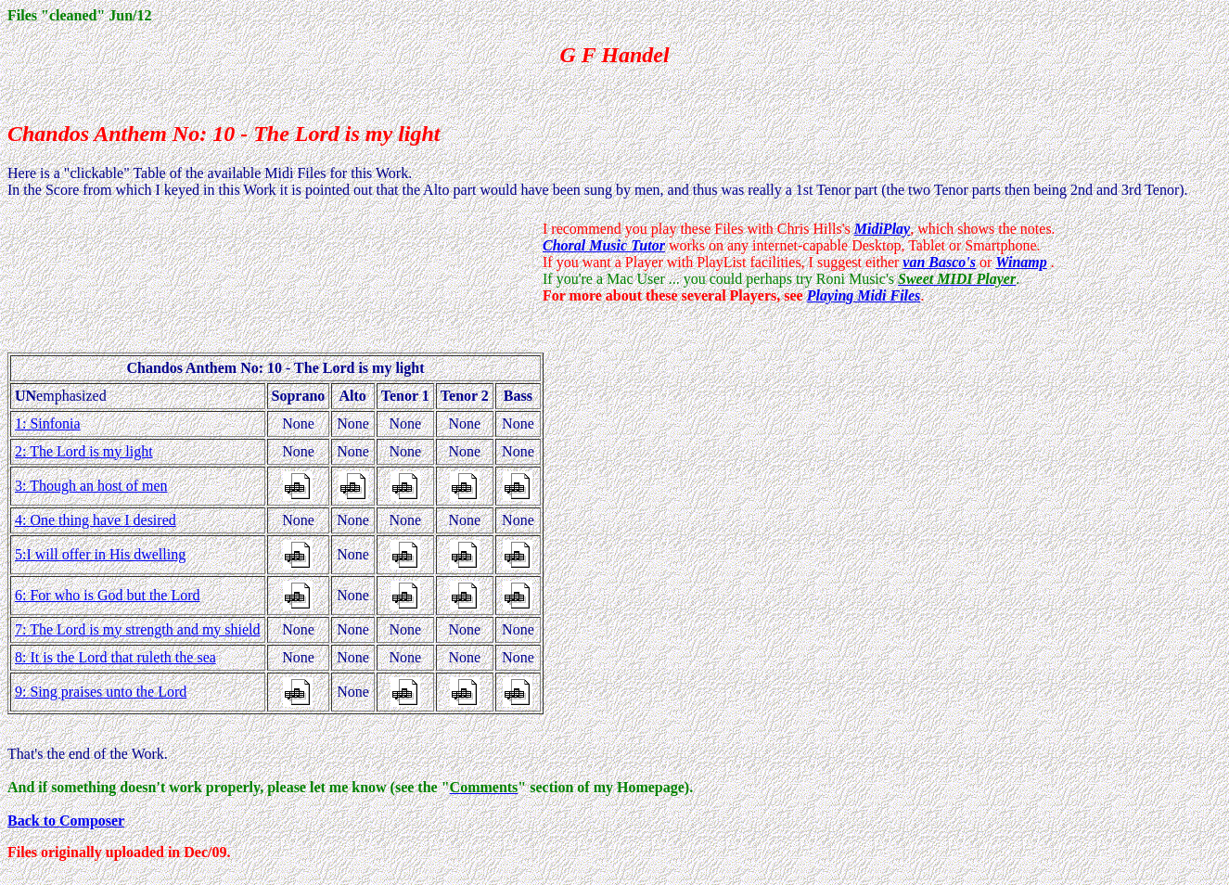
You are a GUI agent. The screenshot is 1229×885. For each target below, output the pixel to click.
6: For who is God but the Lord (107, 595)
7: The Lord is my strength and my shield (138, 629)
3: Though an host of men (91, 486)
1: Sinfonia (48, 423)
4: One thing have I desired (95, 520)
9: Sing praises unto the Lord (100, 691)
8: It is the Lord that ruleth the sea (115, 657)
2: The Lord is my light (84, 451)
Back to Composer (65, 820)
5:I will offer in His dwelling (100, 554)
